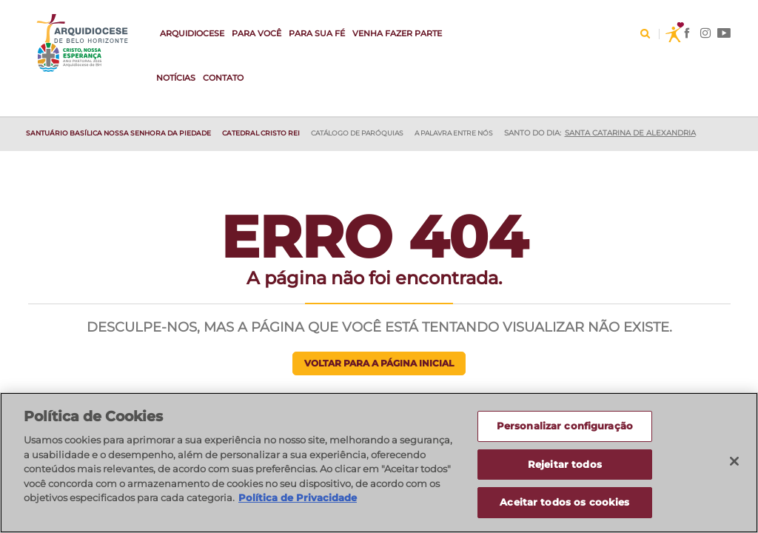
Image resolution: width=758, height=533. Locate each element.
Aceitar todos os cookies (564, 504)
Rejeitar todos (565, 466)
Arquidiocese (192, 33)
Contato (223, 78)
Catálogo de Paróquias (357, 133)
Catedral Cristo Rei (261, 133)
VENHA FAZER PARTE (397, 33)
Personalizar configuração (565, 427)
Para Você (256, 33)
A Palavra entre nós (454, 133)
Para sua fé (317, 33)
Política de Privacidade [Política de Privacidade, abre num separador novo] (297, 499)
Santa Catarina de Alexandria (630, 133)
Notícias (175, 78)
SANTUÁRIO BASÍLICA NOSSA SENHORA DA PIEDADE (118, 133)
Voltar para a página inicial (379, 363)
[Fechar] (734, 462)
